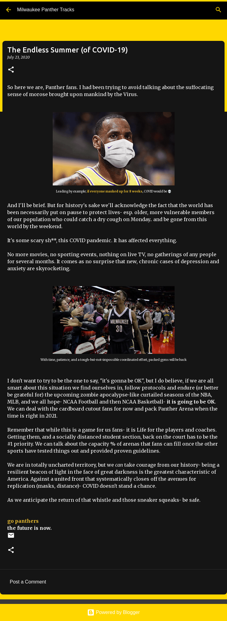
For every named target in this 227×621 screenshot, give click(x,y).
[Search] (218, 9)
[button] (11, 70)
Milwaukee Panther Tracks (45, 9)
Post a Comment (28, 581)
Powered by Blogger (113, 612)
